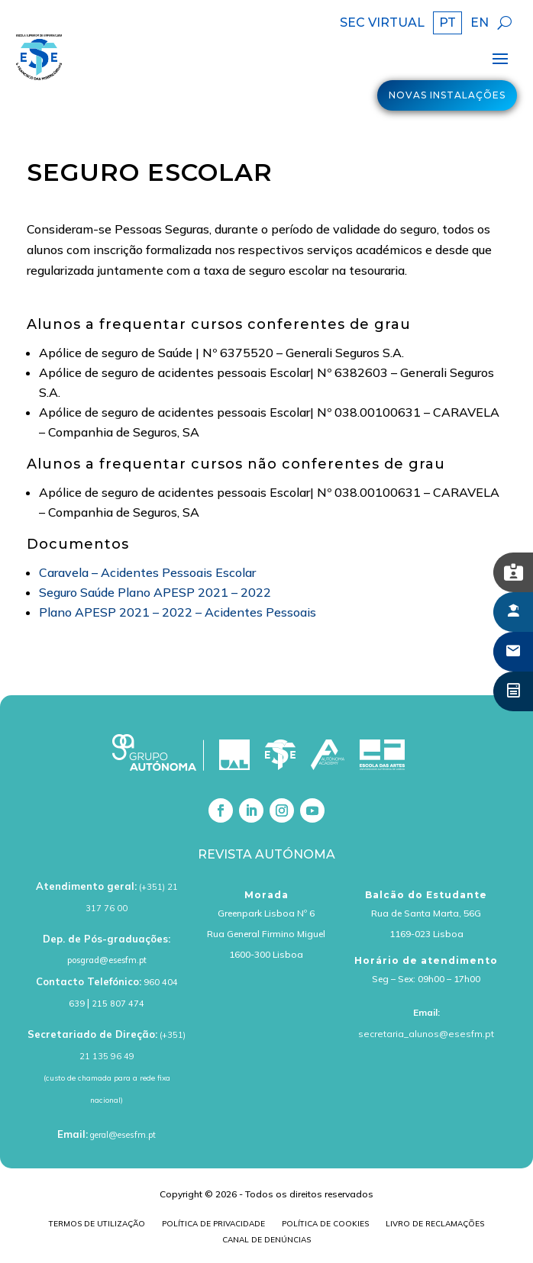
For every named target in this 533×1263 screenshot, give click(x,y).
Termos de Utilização (97, 1225)
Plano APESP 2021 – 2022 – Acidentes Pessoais (177, 612)
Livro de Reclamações (435, 1225)
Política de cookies (325, 1225)
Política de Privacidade (213, 1225)
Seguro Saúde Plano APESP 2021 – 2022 (155, 592)
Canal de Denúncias (266, 1241)
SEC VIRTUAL (382, 24)
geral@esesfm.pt (123, 1134)
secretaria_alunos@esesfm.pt (426, 1033)
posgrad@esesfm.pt (107, 960)
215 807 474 (118, 1003)
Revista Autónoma (266, 854)
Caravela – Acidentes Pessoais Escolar (147, 572)
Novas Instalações (447, 95)
